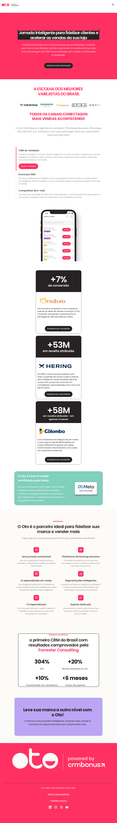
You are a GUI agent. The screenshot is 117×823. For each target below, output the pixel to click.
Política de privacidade (58, 794)
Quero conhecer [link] (28, 166)
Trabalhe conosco (58, 800)
